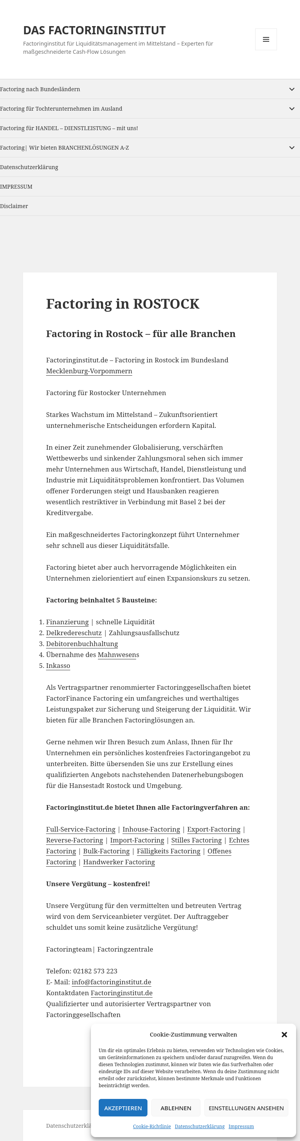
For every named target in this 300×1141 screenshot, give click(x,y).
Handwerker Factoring (119, 861)
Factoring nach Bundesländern (40, 89)
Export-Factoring (214, 829)
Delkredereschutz (74, 632)
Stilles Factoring (196, 839)
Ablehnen (176, 1108)
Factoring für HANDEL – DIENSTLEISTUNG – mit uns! (69, 128)
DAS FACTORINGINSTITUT (94, 29)
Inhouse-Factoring (151, 829)
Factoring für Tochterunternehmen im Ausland (61, 108)
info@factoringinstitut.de (111, 981)
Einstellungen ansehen (246, 1108)
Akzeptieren (123, 1108)
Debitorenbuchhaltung (82, 643)
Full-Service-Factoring (80, 829)
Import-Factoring (137, 839)
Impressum (241, 1126)
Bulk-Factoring (106, 850)
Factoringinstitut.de (122, 992)
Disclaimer (14, 206)
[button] (284, 1035)
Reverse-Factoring (74, 839)
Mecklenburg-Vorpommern (89, 370)
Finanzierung (67, 621)
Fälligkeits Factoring (169, 850)
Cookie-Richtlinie (152, 1126)
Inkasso (58, 665)
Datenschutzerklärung (200, 1126)
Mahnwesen (117, 654)
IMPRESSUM (16, 186)
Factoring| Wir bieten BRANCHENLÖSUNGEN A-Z (64, 147)
